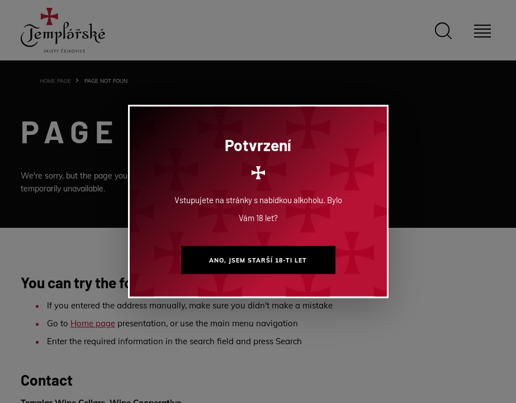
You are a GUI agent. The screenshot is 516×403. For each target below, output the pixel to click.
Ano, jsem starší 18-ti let (258, 260)
